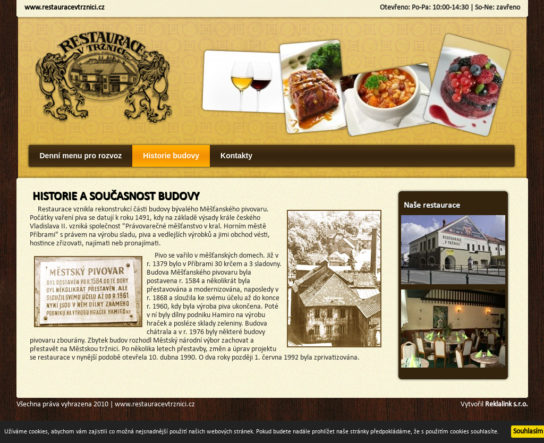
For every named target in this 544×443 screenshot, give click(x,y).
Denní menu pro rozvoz (81, 155)
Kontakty (236, 155)
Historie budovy (171, 155)
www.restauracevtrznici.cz (64, 8)
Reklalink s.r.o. (506, 404)
